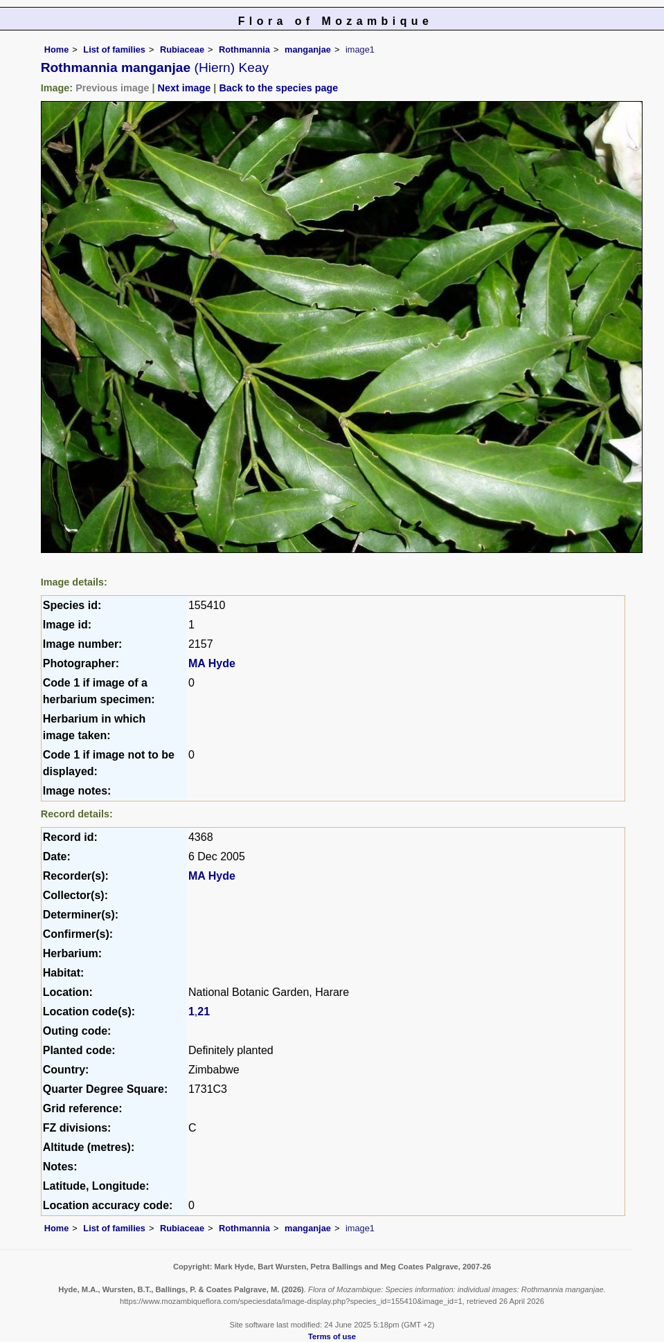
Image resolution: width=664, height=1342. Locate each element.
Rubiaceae (182, 49)
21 (203, 1011)
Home (56, 49)
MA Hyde (211, 663)
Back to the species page (278, 87)
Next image (184, 87)
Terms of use (332, 1336)
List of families (114, 49)
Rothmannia (244, 49)
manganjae (308, 49)
